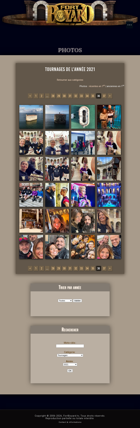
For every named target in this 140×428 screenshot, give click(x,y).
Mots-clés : (70, 342)
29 (58, 96)
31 (70, 96)
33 (81, 96)
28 (53, 96)
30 (64, 96)
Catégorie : (70, 352)
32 (76, 96)
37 (104, 96)
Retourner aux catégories (70, 79)
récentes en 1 (97, 86)
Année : (70, 361)
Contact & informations (70, 422)
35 (93, 96)
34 (87, 96)
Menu (131, 23)
